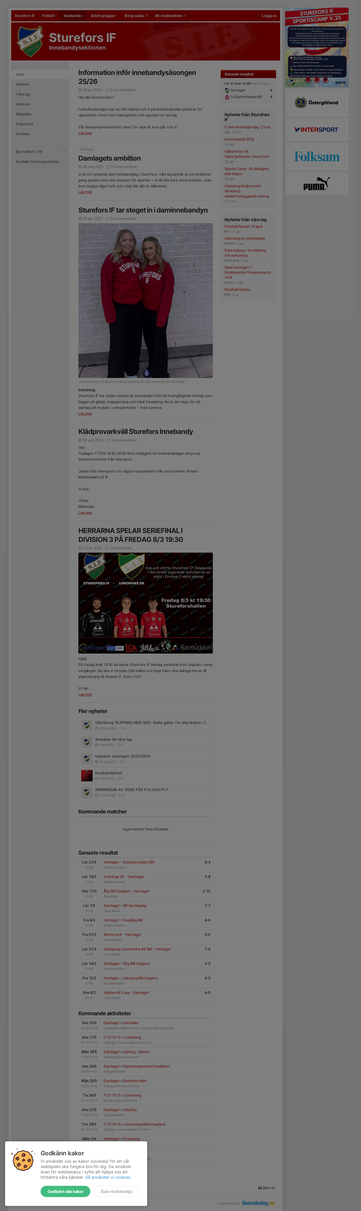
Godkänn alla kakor (65, 1191)
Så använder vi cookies (107, 1177)
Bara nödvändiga (116, 1191)
